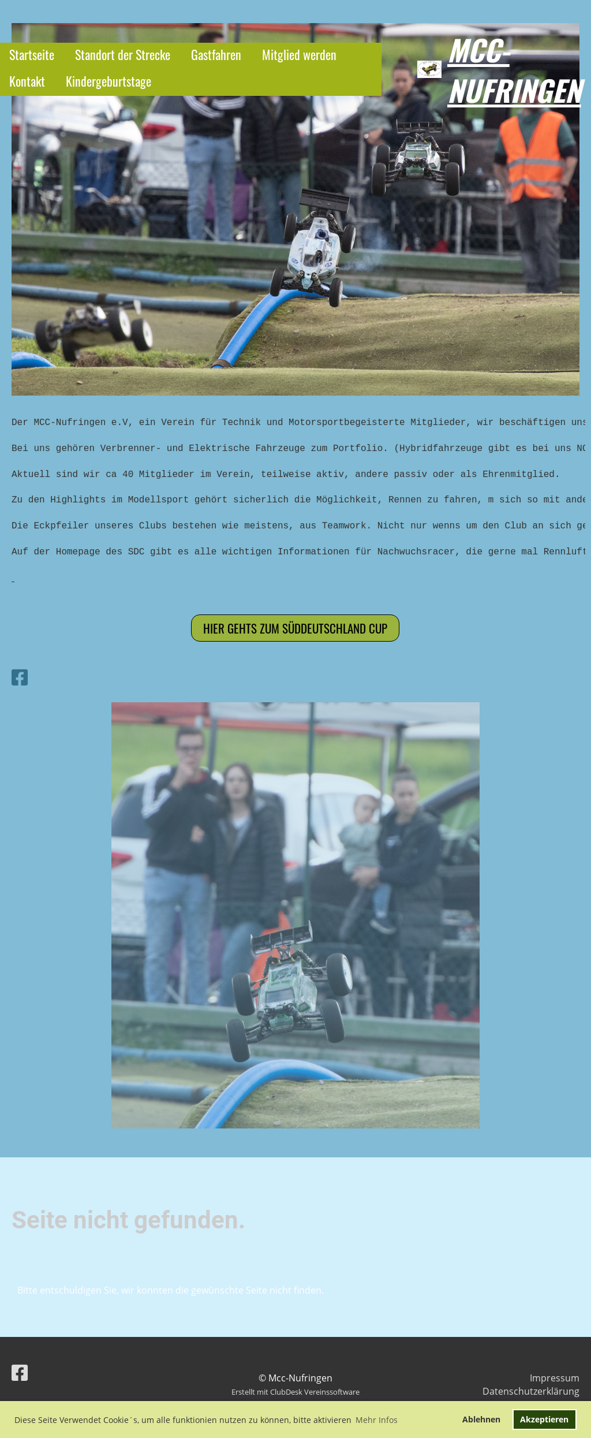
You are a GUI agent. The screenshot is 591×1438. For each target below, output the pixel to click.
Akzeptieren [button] (544, 1419)
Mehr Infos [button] (377, 1419)
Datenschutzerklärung (530, 1391)
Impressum (554, 1378)
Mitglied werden (299, 54)
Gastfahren (216, 54)
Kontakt (27, 81)
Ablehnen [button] (481, 1419)
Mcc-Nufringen (514, 69)
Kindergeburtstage (108, 81)
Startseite (31, 54)
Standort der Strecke (122, 54)
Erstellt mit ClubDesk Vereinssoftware (295, 1392)
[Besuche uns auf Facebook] (20, 677)
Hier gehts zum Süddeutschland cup (295, 628)
